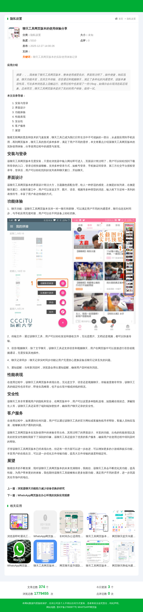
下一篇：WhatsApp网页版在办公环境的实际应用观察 (38, 495)
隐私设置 (131, 18)
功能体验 (20, 112)
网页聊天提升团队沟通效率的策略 (79, 565)
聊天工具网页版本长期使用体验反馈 (107, 565)
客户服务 (20, 125)
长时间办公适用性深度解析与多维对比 (82, 536)
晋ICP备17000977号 (67, 607)
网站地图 (50, 607)
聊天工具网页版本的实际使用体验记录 (55, 56)
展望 (17, 130)
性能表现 (20, 116)
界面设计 (20, 107)
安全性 (19, 121)
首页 (121, 18)
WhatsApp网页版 (86, 607)
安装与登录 (21, 103)
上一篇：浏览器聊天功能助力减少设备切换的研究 (36, 488)
